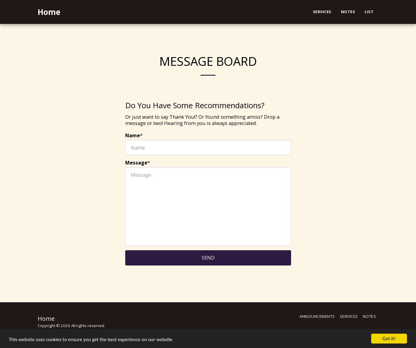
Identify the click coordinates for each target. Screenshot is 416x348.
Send (208, 257)
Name (132, 135)
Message (136, 163)
